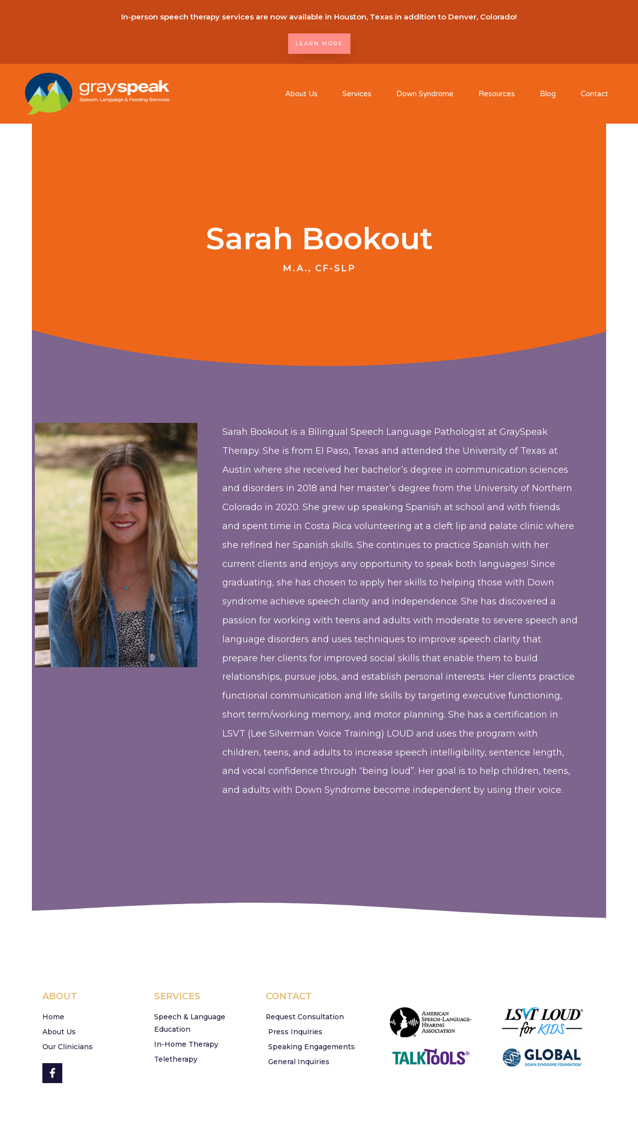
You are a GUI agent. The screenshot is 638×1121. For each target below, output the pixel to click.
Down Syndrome (425, 93)
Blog (548, 93)
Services (356, 93)
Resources (496, 93)
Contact (594, 93)
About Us (301, 93)
